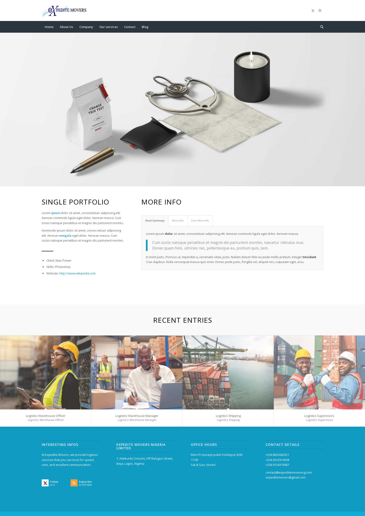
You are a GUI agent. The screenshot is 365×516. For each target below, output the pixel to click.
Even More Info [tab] (200, 220)
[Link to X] (312, 10)
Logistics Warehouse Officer (45, 416)
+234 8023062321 (277, 455)
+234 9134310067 (277, 465)
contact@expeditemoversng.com (289, 472)
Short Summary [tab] (155, 220)
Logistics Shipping (228, 416)
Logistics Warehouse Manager (136, 416)
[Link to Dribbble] (319, 10)
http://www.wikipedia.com (77, 273)
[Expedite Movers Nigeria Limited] (64, 10)
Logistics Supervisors (319, 416)
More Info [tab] (178, 220)
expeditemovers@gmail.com (286, 477)
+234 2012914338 (277, 460)
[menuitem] (49, 27)
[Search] (320, 27)
